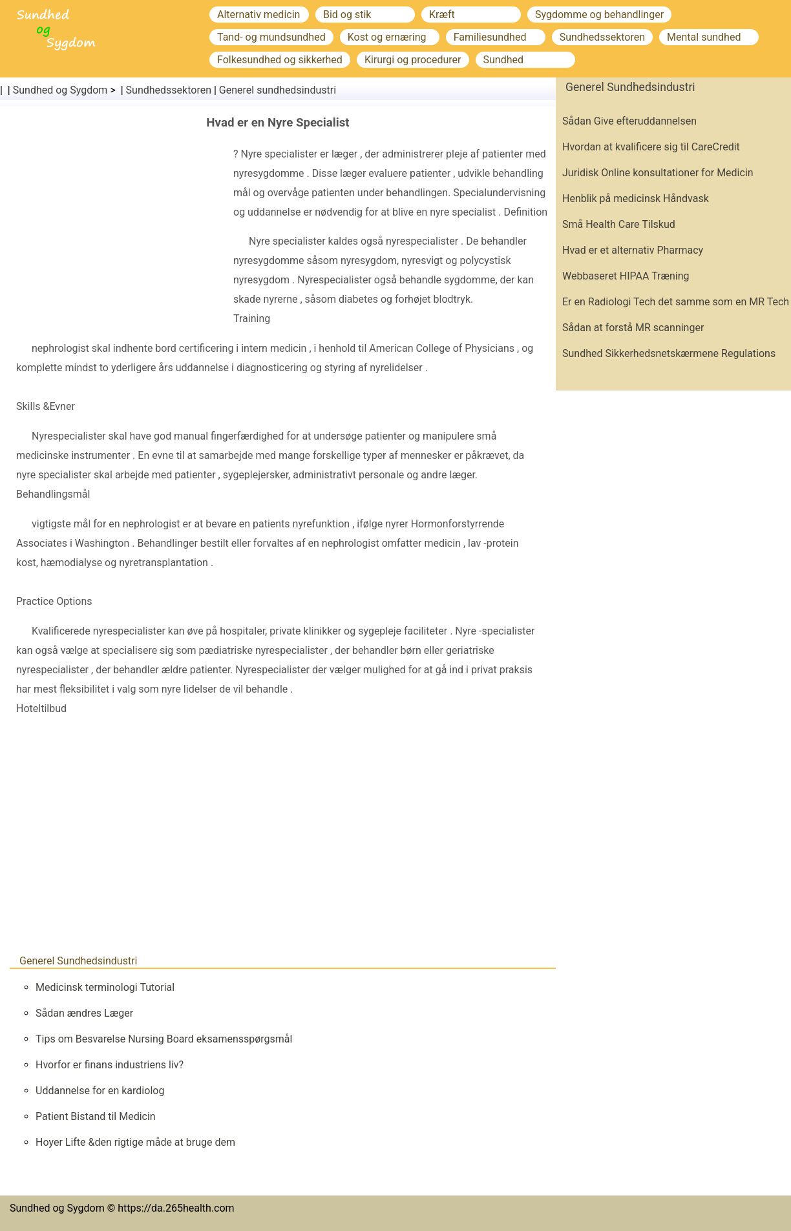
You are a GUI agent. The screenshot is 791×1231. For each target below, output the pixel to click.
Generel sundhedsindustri (277, 90)
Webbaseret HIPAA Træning (626, 276)
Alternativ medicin (258, 14)
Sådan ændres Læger (84, 1013)
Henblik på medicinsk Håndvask (635, 198)
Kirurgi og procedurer (412, 60)
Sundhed (503, 60)
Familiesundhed (490, 37)
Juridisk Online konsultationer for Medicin (658, 173)
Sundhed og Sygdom (60, 90)
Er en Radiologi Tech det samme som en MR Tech (675, 302)
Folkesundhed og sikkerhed (280, 60)
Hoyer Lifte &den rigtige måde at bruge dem (135, 1142)
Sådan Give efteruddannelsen (629, 121)
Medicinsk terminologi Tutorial (105, 987)
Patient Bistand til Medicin (96, 1116)
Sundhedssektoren (602, 37)
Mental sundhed (704, 37)
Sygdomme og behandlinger (599, 14)
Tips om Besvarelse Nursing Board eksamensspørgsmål (164, 1039)
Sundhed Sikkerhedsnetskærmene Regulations (668, 353)
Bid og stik (347, 14)
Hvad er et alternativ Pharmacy (632, 250)
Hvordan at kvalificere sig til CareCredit (651, 147)
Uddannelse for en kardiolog (100, 1090)
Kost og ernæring (387, 37)
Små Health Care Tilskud (618, 224)
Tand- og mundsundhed (271, 37)
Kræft (442, 14)
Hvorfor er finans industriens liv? (110, 1065)
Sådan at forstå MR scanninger (633, 327)
